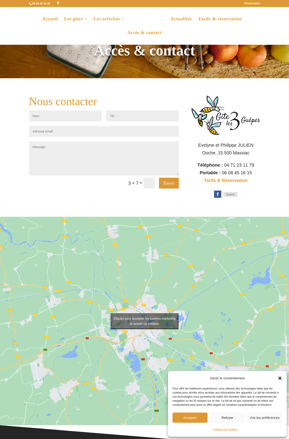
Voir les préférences (265, 418)
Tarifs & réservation (219, 19)
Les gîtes (74, 19)
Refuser (227, 418)
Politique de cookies (225, 429)
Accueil (51, 19)
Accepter (190, 418)
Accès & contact (144, 33)
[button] (280, 378)
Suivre (230, 194)
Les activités (107, 19)
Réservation (252, 3)
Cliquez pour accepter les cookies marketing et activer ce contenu (145, 321)
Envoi (168, 183)
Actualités (180, 19)
